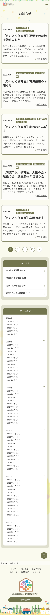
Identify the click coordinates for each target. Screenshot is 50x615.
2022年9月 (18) (13, 489)
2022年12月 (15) (13, 480)
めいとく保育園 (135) (15, 271)
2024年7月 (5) (12, 404)
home (4, 564)
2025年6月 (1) (12, 364)
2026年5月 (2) (12, 322)
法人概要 (24, 569)
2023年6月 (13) (13, 453)
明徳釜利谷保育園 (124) (16, 278)
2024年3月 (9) (12, 417)
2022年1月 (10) (13, 515)
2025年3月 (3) (12, 374)
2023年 (9, 431)
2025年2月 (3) (12, 377)
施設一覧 (13, 573)
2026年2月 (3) (12, 331)
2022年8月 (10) (13, 493)
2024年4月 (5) (12, 414)
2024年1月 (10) (13, 423)
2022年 (9, 477)
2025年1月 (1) (12, 380)
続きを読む (42, 59)
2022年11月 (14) (13, 483)
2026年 (9, 318)
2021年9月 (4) (12, 535)
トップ (13, 569)
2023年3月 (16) (13, 463)
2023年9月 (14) (13, 444)
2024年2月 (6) (12, 420)
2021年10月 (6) (13, 532)
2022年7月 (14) (13, 496)
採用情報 (25, 573)
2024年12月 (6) (13, 391)
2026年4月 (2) (12, 325)
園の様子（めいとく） (25, 31)
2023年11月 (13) (13, 437)
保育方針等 (36, 569)
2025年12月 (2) (13, 345)
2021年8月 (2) (12, 539)
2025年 (9, 342)
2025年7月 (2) (12, 361)
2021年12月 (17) (13, 526)
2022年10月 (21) (13, 486)
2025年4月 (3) (12, 371)
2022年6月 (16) (13, 499)
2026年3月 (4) (12, 328)
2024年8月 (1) (12, 401)
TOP (44, 555)
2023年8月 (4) (12, 447)
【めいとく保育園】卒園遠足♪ (23, 218)
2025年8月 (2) (12, 358)
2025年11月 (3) (13, 348)
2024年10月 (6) (13, 394)
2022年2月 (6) (12, 512)
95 (32, 249)
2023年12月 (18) (13, 434)
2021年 (9, 523)
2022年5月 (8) (12, 502)
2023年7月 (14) (13, 450)
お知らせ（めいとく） (25, 73)
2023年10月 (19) (13, 440)
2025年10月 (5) (13, 352)
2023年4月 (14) (13, 460)
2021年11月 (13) (13, 529)
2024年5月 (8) (12, 410)
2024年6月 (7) (12, 407)
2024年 (9, 388)
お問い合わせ (25, 600)
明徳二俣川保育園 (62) (15, 286)
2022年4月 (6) (12, 506)
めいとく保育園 (22, 28)
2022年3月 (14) (13, 509)
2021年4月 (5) (12, 542)
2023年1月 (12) (13, 469)
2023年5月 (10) (13, 456)
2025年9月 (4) (12, 355)
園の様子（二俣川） (24, 164)
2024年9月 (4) (12, 398)
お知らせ (20, 119)
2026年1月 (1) (12, 334)
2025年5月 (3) (12, 368)
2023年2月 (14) (13, 466)
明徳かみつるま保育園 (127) (18, 294)
